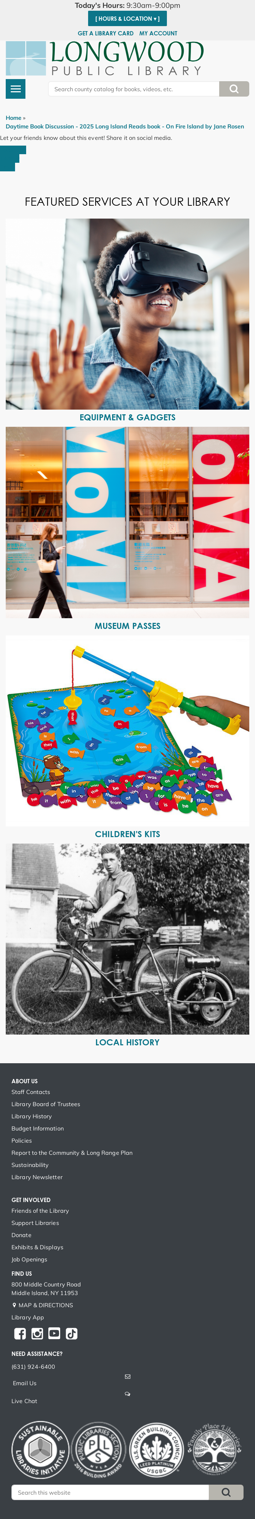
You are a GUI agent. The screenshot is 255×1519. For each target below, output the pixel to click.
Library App (27, 1317)
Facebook (13, 149)
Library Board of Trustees (46, 1104)
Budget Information (37, 1128)
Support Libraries (35, 1222)
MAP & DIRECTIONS (46, 1305)
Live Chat (24, 1401)
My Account (158, 33)
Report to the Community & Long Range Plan (72, 1152)
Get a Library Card (106, 33)
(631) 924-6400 (33, 1366)
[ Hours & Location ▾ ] (127, 18)
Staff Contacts (30, 1091)
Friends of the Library (40, 1210)
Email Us (25, 1383)
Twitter (9, 158)
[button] (127, 5)
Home (13, 117)
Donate (21, 1235)
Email (7, 167)
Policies (21, 1140)
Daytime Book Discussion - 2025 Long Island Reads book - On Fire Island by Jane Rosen (125, 126)
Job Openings (29, 1259)
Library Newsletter (37, 1177)
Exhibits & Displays (37, 1247)
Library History (31, 1116)
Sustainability (30, 1164)
